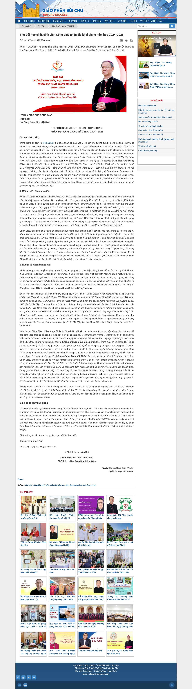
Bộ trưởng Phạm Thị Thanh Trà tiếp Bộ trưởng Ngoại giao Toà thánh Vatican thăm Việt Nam (33, 646)
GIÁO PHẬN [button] (44, 21)
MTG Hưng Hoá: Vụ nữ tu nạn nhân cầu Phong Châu (91, 507)
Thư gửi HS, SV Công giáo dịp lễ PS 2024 (120, 643)
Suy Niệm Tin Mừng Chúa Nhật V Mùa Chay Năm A (162, 75)
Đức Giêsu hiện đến (147, 105)
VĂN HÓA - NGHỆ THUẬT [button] (152, 21)
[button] (157, 46)
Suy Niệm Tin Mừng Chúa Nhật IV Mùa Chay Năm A (162, 85)
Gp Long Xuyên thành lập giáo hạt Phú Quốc (33, 562)
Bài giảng (156, 33)
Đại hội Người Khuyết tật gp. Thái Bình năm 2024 (91, 562)
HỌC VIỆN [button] (73, 21)
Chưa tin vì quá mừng (147, 150)
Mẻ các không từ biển (148, 121)
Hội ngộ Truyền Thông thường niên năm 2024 (62, 507)
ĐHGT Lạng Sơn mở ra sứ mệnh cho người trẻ (120, 535)
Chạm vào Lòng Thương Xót (150, 130)
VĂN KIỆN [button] (109, 21)
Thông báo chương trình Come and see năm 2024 (120, 589)
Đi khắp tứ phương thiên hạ (150, 126)
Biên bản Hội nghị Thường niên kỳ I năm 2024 (91, 616)
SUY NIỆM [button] (122, 21)
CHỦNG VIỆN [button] (59, 21)
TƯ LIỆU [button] (134, 21)
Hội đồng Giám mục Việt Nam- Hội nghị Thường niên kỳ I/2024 (120, 617)
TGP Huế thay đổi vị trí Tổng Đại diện (33, 535)
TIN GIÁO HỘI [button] (29, 21)
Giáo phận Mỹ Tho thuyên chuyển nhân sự (120, 507)
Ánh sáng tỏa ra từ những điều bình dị (155, 117)
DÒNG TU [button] (85, 21)
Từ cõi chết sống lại (147, 146)
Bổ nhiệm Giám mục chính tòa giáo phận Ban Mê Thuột (91, 589)
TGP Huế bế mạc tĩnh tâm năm (62, 562)
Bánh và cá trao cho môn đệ (150, 134)
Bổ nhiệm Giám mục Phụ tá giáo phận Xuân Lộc (33, 589)
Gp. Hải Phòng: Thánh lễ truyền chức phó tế (33, 507)
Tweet (20, 479)
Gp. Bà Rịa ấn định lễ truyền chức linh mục (91, 535)
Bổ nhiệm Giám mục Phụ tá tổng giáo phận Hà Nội (62, 535)
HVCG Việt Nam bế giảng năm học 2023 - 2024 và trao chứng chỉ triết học (33, 617)
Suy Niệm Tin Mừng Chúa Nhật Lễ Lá (161, 64)
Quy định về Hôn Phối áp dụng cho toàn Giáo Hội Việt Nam (62, 617)
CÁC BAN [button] (98, 21)
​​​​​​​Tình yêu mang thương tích (91, 642)
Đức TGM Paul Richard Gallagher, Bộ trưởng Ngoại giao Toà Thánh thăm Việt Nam (62, 646)
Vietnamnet (48, 143)
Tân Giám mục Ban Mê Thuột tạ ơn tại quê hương (62, 589)
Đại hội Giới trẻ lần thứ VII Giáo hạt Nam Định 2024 (120, 562)
